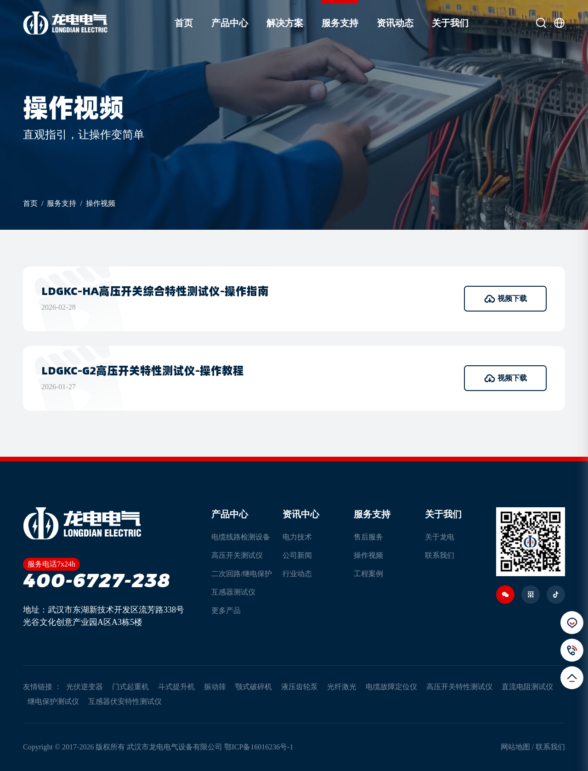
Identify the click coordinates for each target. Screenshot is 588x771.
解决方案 (284, 23)
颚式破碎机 (253, 687)
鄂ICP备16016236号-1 (258, 747)
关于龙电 (439, 537)
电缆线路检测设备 (240, 537)
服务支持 (340, 23)
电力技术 (297, 537)
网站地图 (515, 747)
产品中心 (229, 23)
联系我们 (439, 555)
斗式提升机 (176, 687)
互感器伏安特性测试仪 (125, 701)
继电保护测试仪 (53, 701)
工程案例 (368, 574)
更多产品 (226, 610)
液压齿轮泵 (299, 687)
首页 (184, 23)
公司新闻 (297, 555)
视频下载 (505, 298)
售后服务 (368, 537)
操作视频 (100, 203)
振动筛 (215, 687)
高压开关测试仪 (237, 555)
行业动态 (297, 574)
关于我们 (450, 23)
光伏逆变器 (84, 687)
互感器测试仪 (233, 592)
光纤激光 (341, 687)
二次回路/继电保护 (241, 574)
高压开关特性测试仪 (459, 687)
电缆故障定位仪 (391, 687)
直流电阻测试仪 (527, 687)
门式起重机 (130, 687)
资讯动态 (395, 23)
